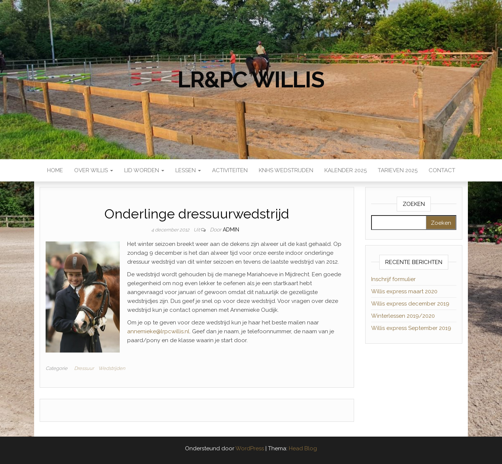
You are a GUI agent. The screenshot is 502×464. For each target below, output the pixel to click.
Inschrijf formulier (393, 279)
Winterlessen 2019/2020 (403, 316)
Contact (442, 170)
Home (55, 170)
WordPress (249, 448)
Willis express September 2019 (411, 328)
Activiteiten (230, 170)
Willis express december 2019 (410, 303)
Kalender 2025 (345, 170)
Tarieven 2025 (397, 170)
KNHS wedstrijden (286, 170)
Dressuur (84, 368)
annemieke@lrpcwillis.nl (158, 331)
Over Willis (93, 170)
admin (231, 230)
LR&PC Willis (251, 80)
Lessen (188, 170)
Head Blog (303, 448)
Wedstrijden (111, 368)
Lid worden (144, 170)
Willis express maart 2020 (404, 291)
